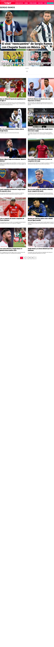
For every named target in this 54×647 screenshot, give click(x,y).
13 (29, 257)
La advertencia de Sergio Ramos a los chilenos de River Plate (40, 64)
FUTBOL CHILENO (33, 3)
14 (32, 257)
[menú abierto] (2, 3)
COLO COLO (40, 3)
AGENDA (26, 3)
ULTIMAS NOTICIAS (19, 3)
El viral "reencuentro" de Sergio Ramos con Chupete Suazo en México (27, 45)
